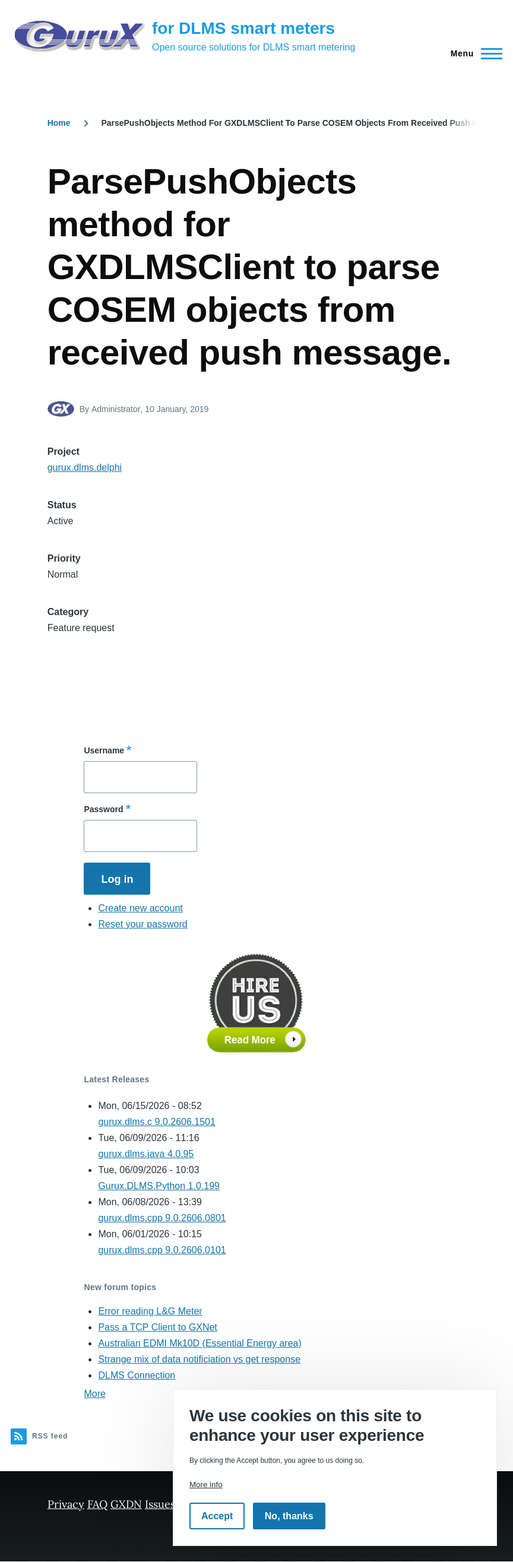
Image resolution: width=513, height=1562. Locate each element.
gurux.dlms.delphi (85, 467)
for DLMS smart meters (243, 28)
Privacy (66, 1504)
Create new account (140, 908)
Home (59, 123)
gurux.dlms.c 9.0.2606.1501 (156, 1122)
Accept (217, 1516)
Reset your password (142, 924)
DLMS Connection (136, 1375)
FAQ (97, 1504)
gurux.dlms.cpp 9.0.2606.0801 (162, 1218)
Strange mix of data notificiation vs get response (199, 1359)
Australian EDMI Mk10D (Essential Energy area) (199, 1343)
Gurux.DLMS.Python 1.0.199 (159, 1186)
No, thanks (289, 1516)
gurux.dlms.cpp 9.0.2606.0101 (162, 1250)
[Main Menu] (473, 53)
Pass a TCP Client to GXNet (157, 1327)
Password (103, 809)
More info (206, 1484)
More (94, 1394)
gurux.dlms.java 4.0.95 (146, 1154)
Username (104, 750)
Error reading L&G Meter (150, 1311)
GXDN (126, 1504)
